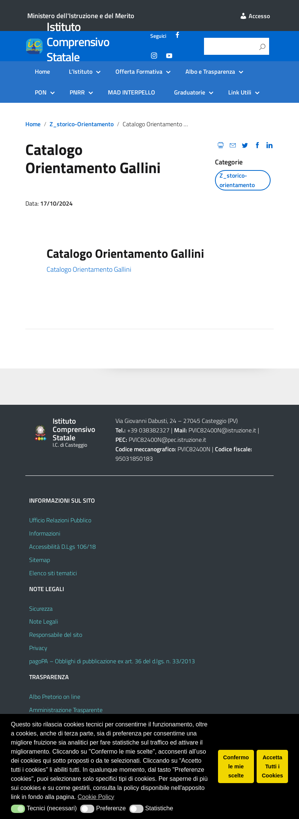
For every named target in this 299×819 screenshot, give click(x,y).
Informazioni (44, 533)
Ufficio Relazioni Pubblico (60, 520)
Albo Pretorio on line (54, 696)
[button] (18, 809)
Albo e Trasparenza (210, 71)
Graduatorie (189, 92)
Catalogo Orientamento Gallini (89, 269)
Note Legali (43, 621)
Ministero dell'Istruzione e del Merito (80, 16)
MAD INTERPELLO (131, 92)
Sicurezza (41, 608)
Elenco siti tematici (53, 572)
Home (42, 71)
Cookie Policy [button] (96, 797)
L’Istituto (80, 71)
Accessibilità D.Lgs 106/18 (62, 546)
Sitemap (39, 559)
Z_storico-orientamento (82, 124)
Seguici (158, 36)
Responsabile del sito (55, 634)
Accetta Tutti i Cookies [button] (272, 766)
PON (41, 92)
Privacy (38, 647)
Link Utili (239, 92)
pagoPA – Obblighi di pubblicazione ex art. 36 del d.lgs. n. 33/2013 (112, 661)
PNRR (77, 92)
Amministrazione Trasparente (66, 709)
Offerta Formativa (138, 71)
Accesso (255, 15)
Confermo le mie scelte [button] (236, 766)
